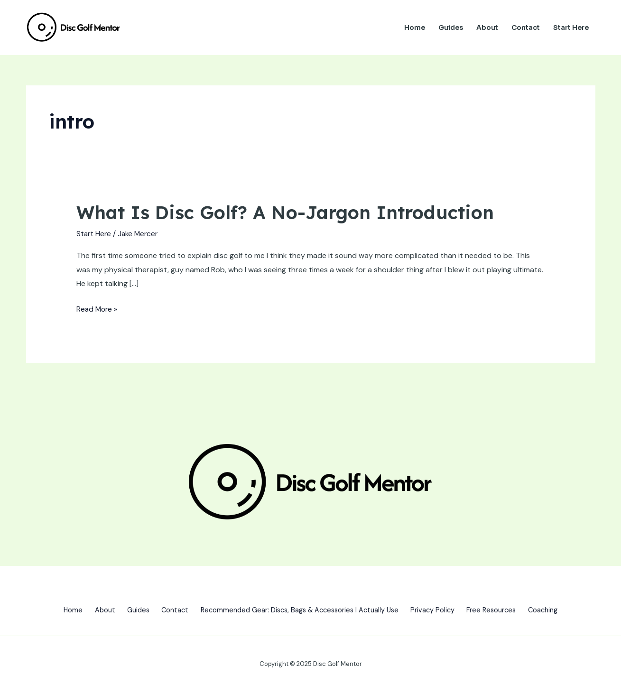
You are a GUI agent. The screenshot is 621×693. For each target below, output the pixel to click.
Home (414, 27)
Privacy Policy (440, 610)
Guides (450, 27)
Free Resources (504, 610)
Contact (525, 27)
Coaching (560, 610)
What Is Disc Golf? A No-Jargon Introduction (292, 212)
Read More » (97, 308)
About (487, 27)
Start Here (571, 27)
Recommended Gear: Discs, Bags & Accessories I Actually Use (300, 610)
